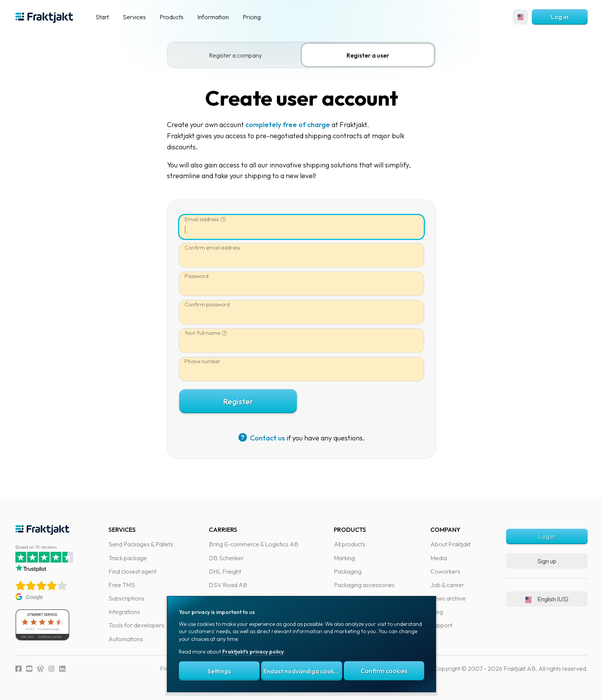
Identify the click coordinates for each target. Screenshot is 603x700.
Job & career (447, 585)
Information (213, 17)
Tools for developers (136, 625)
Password (200, 276)
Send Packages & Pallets (140, 544)
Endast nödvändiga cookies (302, 671)
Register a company (239, 55)
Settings (219, 671)
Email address (205, 219)
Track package (127, 558)
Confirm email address (216, 248)
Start (102, 17)
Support (441, 625)
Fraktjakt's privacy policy (253, 651)
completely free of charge (291, 124)
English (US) (546, 599)
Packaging (347, 571)
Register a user (371, 55)
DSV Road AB (228, 585)
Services (134, 17)
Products (171, 17)
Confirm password (210, 305)
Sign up (546, 561)
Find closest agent (132, 571)
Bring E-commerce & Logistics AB (253, 544)
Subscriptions (126, 598)
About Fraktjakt (450, 544)
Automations (125, 639)
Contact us (265, 438)
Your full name (206, 332)
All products (349, 544)
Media (438, 558)
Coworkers (445, 571)
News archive (448, 598)
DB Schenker (226, 558)
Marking (344, 558)
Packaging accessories (364, 585)
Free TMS (121, 585)
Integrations (124, 612)
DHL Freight (225, 571)
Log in (559, 17)
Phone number (206, 361)
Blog (436, 612)
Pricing (252, 17)
